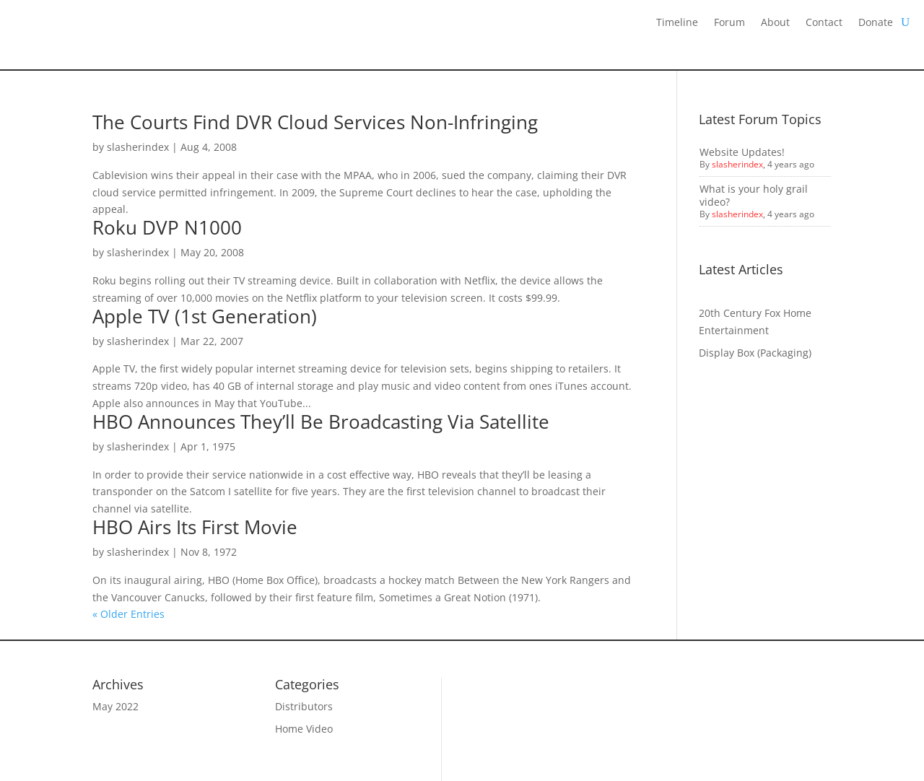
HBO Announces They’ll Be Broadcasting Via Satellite (320, 422)
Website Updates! (742, 152)
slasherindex (138, 147)
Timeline (677, 23)
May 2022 (115, 706)
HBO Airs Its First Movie (194, 527)
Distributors (304, 706)
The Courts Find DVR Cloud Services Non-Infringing (315, 122)
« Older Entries (128, 614)
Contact (824, 23)
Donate (875, 23)
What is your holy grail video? (753, 195)
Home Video (304, 729)
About (775, 23)
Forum (729, 23)
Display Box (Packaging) (755, 352)
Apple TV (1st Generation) (204, 316)
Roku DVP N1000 (167, 227)
